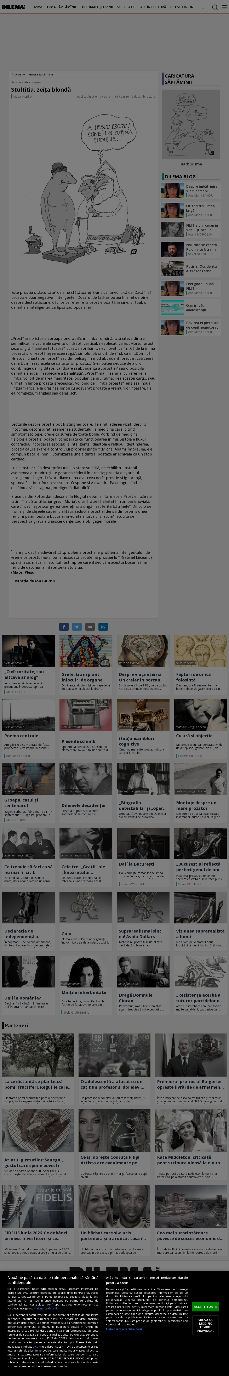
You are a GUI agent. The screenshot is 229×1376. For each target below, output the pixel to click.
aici (35, 1346)
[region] (114, 1323)
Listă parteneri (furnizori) (124, 1329)
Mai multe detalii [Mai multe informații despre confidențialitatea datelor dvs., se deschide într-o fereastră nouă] (45, 1308)
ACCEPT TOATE (205, 1306)
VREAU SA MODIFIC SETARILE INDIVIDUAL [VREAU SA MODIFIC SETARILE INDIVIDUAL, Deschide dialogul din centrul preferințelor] (205, 1325)
